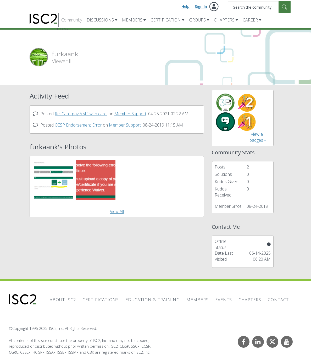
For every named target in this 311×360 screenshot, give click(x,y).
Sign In (201, 6)
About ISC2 (63, 300)
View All (117, 211)
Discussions (100, 20)
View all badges (256, 137)
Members (132, 20)
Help (185, 6)
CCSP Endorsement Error (78, 125)
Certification (166, 20)
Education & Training (152, 300)
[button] (53, 180)
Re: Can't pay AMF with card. (81, 114)
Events (223, 300)
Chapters (224, 20)
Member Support (130, 114)
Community (71, 20)
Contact (278, 300)
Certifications (100, 300)
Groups (197, 20)
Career (250, 20)
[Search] (259, 7)
